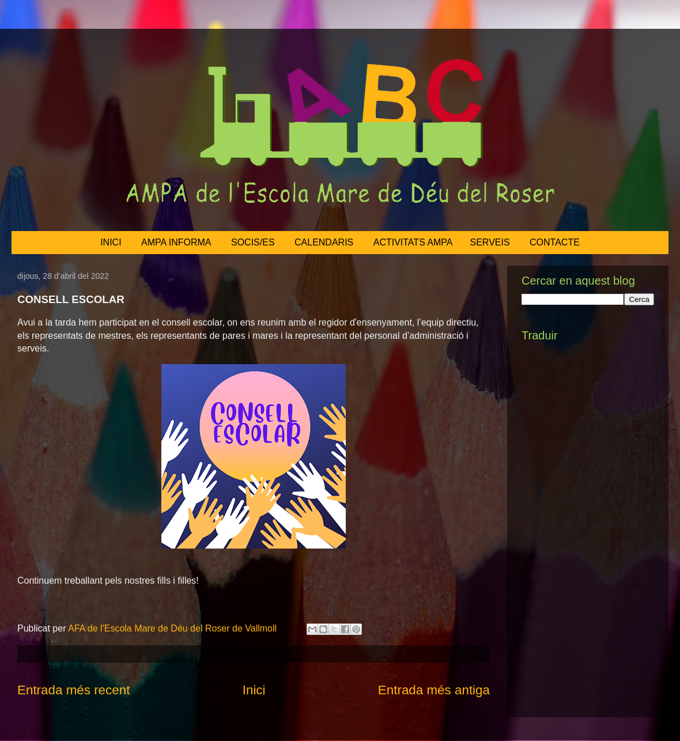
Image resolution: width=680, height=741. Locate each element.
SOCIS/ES (253, 242)
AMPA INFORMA (176, 242)
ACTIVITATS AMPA (413, 242)
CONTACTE (555, 242)
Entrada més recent (73, 690)
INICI (110, 242)
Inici (254, 690)
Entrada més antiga (434, 690)
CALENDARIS (323, 242)
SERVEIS (490, 242)
